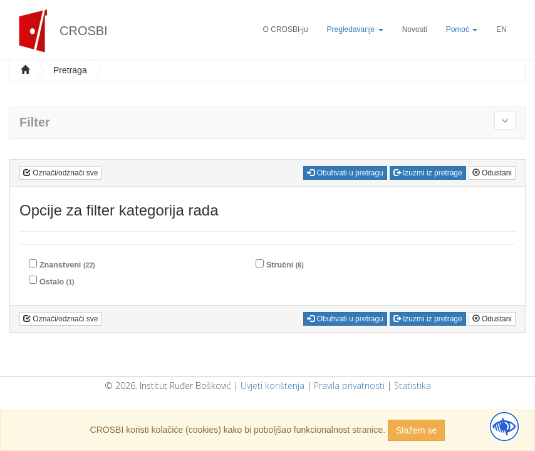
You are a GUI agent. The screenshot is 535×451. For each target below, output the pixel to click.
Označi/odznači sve (60, 172)
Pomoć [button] (462, 29)
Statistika (412, 385)
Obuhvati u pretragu (345, 172)
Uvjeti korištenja (272, 385)
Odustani (492, 172)
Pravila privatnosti (349, 385)
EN (501, 29)
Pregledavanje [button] (355, 29)
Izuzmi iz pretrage (427, 172)
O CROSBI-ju (285, 29)
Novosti (414, 29)
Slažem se (416, 430)
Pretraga (70, 70)
